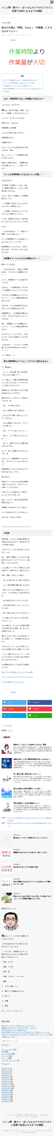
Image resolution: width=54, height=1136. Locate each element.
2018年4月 (5, 1101)
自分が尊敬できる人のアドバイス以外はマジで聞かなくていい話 (26, 1032)
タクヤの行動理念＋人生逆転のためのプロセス (25, 1115)
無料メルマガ (44, 1115)
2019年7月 (5, 1071)
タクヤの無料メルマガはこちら (13, 682)
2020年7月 (5, 1068)
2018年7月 (5, 1095)
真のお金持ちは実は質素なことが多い (27, 788)
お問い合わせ (34, 1117)
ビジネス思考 (7, 725)
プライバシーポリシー (22, 1117)
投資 (3, 1052)
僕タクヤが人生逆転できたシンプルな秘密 (17, 672)
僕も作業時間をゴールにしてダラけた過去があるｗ (22, 89)
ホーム (8, 1115)
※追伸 (6, 91)
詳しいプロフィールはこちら (12, 1010)
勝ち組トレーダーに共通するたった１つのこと (30, 838)
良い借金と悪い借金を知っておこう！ (27, 774)
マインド (5, 1056)
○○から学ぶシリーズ (9, 1060)
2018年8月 (5, 1092)
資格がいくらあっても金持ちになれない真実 (29, 744)
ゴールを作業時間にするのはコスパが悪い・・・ (21, 83)
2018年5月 (5, 1099)
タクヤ (10, 730)
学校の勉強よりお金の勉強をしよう (26, 803)
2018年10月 (6, 1088)
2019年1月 (5, 1082)
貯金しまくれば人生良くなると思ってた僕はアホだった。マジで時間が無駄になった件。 (32, 897)
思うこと (5, 1058)
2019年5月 (5, 1075)
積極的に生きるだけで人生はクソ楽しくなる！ (31, 852)
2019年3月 (5, 1077)
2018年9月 (5, 1090)
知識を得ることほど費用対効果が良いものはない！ (32, 759)
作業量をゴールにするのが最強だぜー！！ (19, 86)
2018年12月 (6, 1084)
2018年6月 (5, 1097)
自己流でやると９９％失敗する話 (26, 867)
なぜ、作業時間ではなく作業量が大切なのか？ (20, 80)
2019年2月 (5, 1079)
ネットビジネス (7, 1049)
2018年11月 (6, 1086)
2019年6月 (5, 1073)
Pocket (13, 40)
